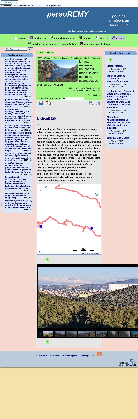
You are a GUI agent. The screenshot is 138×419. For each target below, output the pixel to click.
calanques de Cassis (118, 138)
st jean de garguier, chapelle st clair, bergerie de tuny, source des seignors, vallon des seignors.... (18, 156)
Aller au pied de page (53, 6)
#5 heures (48, 58)
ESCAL (129, 365)
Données (85, 38)
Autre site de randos (62, 38)
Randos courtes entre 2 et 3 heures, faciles (52, 43)
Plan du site (42, 356)
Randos (118, 38)
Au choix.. (38, 38)
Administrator (93, 95)
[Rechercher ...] (16, 49)
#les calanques (76, 58)
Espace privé (85, 356)
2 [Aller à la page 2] (47, 259)
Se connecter (11, 2)
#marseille (96, 58)
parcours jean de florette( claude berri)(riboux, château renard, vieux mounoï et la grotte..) (18, 103)
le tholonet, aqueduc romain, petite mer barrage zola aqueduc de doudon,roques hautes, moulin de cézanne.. (18, 204)
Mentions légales (68, 356)
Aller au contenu (19, 6)
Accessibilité (6, 6)
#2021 (39, 58)
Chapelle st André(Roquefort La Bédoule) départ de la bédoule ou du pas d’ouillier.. (118, 122)
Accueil (20, 38)
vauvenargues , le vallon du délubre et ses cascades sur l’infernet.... (18, 127)
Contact (54, 356)
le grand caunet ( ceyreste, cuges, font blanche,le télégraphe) (17, 195)
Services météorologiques (95, 43)
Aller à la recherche (35, 6)
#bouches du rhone (61, 58)
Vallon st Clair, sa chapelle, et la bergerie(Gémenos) (117, 78)
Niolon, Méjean (115, 66)
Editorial (102, 38)
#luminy (87, 58)
